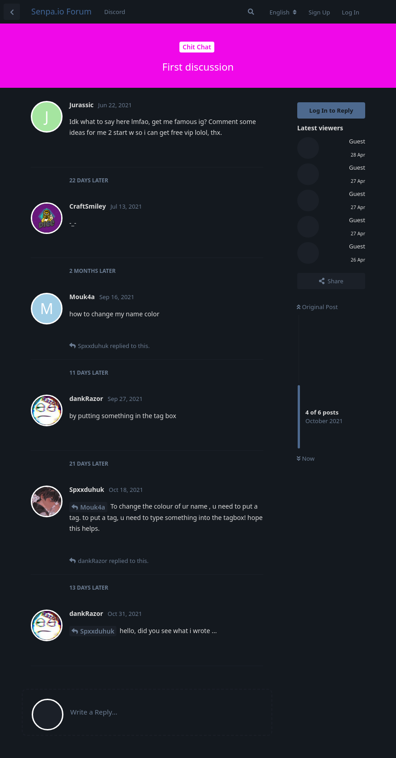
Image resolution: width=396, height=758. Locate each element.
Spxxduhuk (97, 631)
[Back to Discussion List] (12, 12)
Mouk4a (92, 507)
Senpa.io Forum (61, 11)
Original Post (317, 307)
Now (305, 458)
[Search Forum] (251, 12)
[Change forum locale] (283, 12)
